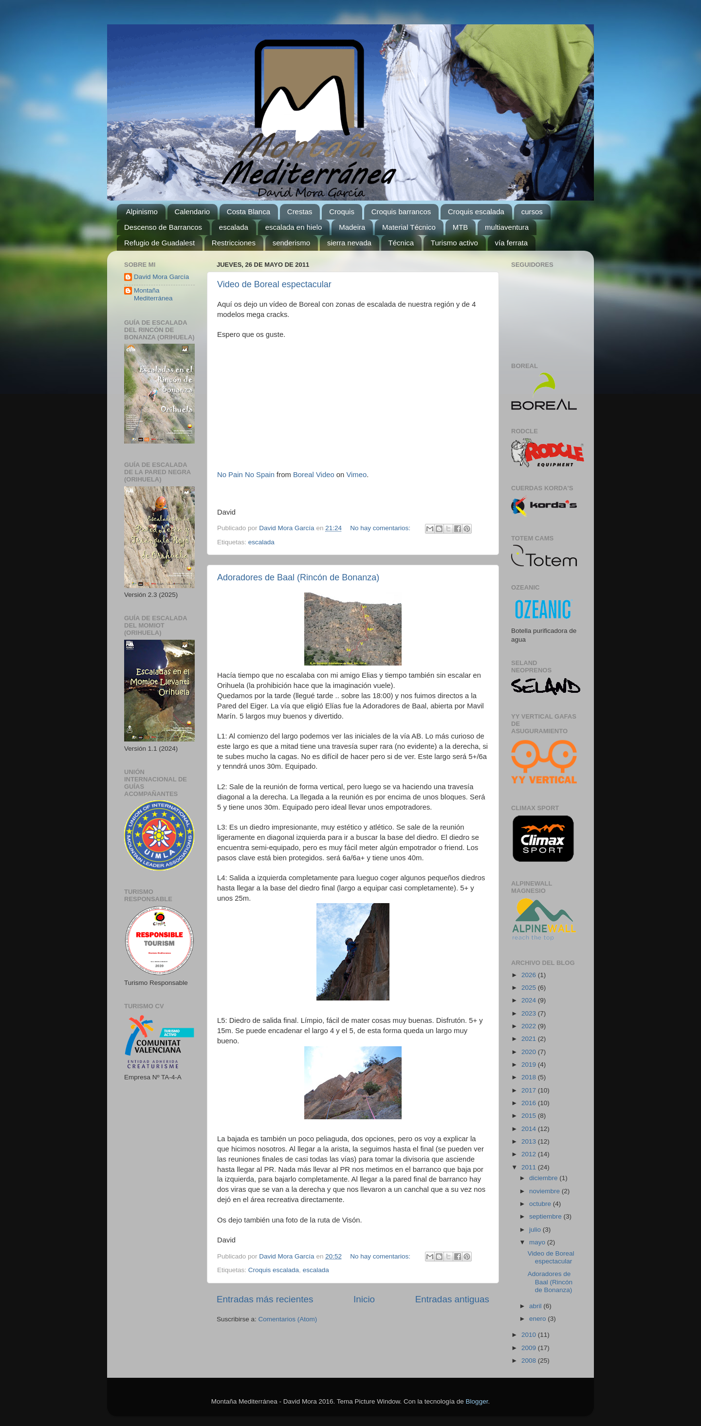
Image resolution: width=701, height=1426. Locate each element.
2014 (529, 1128)
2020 (529, 1052)
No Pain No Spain (246, 475)
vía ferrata (511, 243)
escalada (233, 227)
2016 (529, 1103)
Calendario (192, 211)
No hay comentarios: (381, 528)
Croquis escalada (476, 211)
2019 (529, 1064)
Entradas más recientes (265, 1299)
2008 (529, 1360)
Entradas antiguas (452, 1299)
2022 (529, 1026)
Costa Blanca (248, 211)
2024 (529, 1000)
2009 (529, 1348)
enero (538, 1318)
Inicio (364, 1299)
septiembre (546, 1216)
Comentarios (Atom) (287, 1319)
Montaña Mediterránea (153, 294)
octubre (541, 1203)
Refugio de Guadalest (159, 243)
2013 (529, 1141)
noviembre (545, 1191)
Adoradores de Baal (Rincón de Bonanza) (298, 577)
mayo (538, 1242)
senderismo (292, 243)
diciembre (544, 1178)
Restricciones (234, 243)
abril (536, 1306)
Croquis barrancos (401, 211)
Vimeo (356, 475)
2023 (529, 1013)
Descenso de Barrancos (163, 227)
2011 (529, 1167)
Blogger (477, 1401)
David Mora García (161, 276)
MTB (460, 227)
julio (536, 1229)
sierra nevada (349, 243)
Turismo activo (454, 243)
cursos (532, 211)
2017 (529, 1090)
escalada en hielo (293, 227)
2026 (529, 975)
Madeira (352, 227)
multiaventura (507, 227)
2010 (529, 1334)
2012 (529, 1154)
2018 (529, 1077)
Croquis (341, 211)
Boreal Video (313, 475)
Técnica (401, 243)
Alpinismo (142, 211)
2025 (529, 987)
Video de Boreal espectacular (274, 284)
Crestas (300, 211)
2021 (529, 1038)
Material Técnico (409, 227)
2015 (529, 1115)
